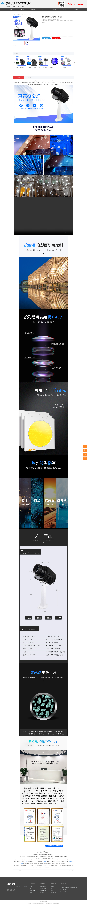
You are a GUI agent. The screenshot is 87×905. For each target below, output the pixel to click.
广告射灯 (44, 861)
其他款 (18, 14)
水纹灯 (26, 861)
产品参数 (29, 77)
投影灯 (41, 851)
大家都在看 (16, 53)
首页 (14, 14)
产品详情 (18, 77)
